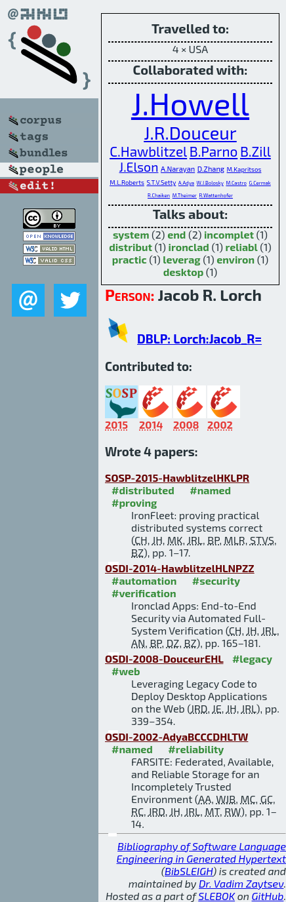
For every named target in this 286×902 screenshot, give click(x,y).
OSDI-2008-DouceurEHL (164, 658)
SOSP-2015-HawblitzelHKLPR (177, 477)
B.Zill (255, 151)
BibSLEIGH (189, 871)
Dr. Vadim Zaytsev (241, 883)
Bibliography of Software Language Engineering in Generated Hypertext (201, 852)
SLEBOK (216, 896)
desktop (183, 271)
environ (235, 259)
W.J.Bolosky (210, 183)
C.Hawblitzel (148, 151)
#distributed (143, 490)
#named (210, 490)
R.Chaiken (159, 195)
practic (129, 259)
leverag (181, 259)
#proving (134, 502)
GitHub (268, 896)
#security (216, 580)
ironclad (189, 247)
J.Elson (139, 166)
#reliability (196, 749)
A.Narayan (178, 169)
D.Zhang (210, 169)
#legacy (252, 658)
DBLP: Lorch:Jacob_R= (199, 338)
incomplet (229, 234)
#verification (144, 593)
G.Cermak (260, 183)
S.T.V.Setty (161, 182)
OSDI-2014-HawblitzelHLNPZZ (180, 568)
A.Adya (186, 183)
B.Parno (214, 151)
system (131, 234)
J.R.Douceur (190, 132)
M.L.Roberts (127, 182)
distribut (130, 247)
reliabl (242, 247)
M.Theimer (185, 195)
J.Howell (190, 103)
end (176, 234)
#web (126, 671)
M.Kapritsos (244, 169)
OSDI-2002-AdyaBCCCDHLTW (176, 736)
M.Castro (236, 183)
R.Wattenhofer (216, 195)
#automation (144, 580)
